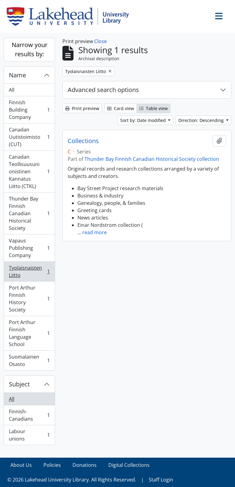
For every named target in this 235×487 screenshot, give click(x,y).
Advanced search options (103, 90)
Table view (153, 108)
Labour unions (29, 435)
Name (17, 75)
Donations (85, 465)
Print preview (82, 108)
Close (100, 41)
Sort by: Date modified (143, 120)
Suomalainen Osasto (29, 360)
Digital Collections (129, 465)
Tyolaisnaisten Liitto (29, 271)
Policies (52, 465)
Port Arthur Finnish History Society (29, 298)
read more (94, 232)
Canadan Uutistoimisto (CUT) (29, 137)
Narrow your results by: (29, 49)
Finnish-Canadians (29, 415)
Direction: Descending (201, 120)
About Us (21, 465)
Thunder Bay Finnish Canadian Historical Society (29, 213)
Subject (19, 384)
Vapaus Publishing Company (29, 248)
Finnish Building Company (29, 109)
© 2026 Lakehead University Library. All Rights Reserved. (71, 479)
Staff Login (161, 479)
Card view (120, 108)
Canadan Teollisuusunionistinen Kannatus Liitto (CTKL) (29, 171)
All (11, 90)
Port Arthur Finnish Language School (29, 333)
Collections (83, 141)
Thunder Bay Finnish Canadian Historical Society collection (151, 159)
